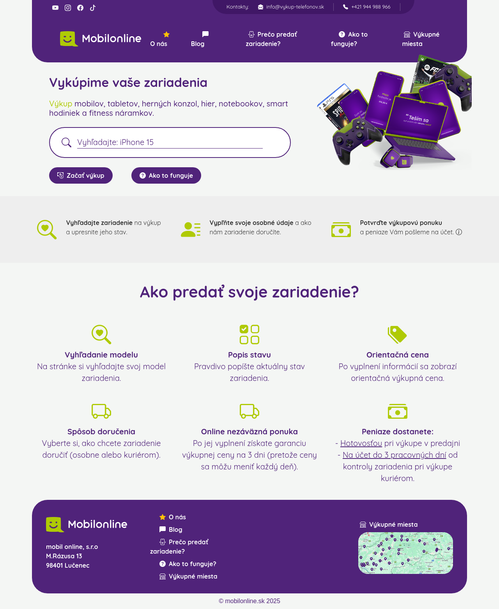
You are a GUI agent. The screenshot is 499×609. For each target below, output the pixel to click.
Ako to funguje (166, 175)
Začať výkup (80, 175)
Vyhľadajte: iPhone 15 (115, 142)
